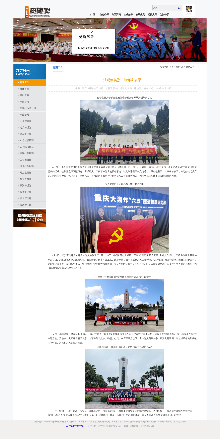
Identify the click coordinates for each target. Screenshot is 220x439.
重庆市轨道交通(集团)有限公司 (125, 422)
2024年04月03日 (163, 88)
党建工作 (24, 82)
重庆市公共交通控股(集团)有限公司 (94, 422)
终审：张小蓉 (134, 88)
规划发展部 (25, 172)
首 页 (92, 14)
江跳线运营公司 (28, 108)
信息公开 (104, 14)
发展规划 (140, 14)
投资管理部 (25, 185)
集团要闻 (116, 14)
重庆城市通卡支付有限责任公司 (172, 422)
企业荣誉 (128, 14)
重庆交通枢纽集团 (148, 422)
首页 (171, 67)
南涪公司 (24, 102)
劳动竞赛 (24, 95)
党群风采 (152, 14)
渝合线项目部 (27, 166)
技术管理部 (25, 198)
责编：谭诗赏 (120, 88)
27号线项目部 (27, 147)
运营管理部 (25, 127)
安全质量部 (25, 121)
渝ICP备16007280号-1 (75, 426)
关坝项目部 (25, 160)
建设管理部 (25, 134)
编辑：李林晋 (106, 88)
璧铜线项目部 (27, 153)
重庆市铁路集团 (90, 88)
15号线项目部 (27, 140)
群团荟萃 (24, 89)
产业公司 (24, 114)
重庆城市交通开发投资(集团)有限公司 (60, 422)
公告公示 (164, 14)
